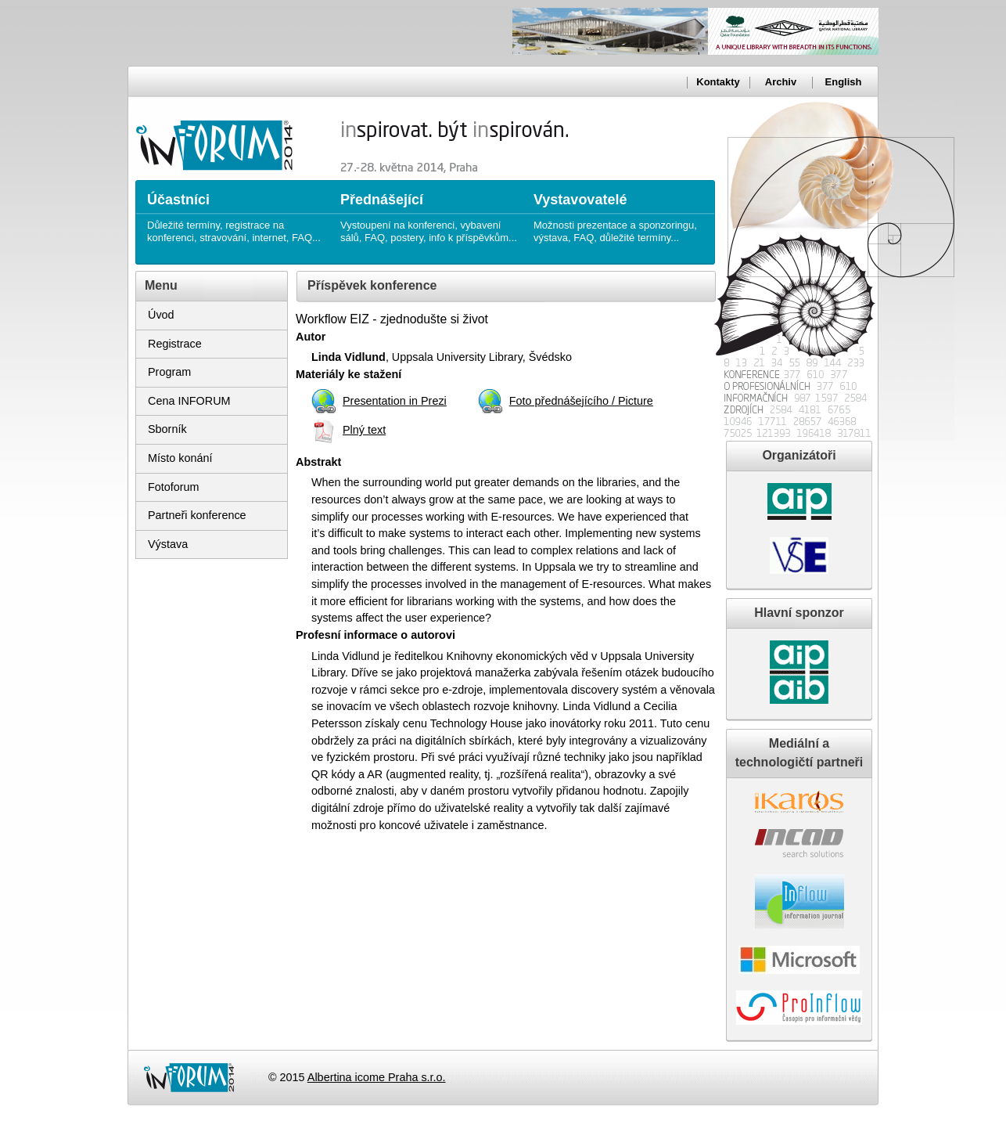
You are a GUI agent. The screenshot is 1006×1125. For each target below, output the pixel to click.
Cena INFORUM (189, 401)
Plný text (364, 430)
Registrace (175, 343)
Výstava (168, 544)
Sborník (167, 429)
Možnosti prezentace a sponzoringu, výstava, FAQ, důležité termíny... (622, 211)
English (843, 82)
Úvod (161, 314)
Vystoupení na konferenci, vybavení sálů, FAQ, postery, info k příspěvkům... (429, 211)
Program (169, 372)
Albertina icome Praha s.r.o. (376, 1077)
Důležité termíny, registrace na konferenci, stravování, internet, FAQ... (236, 211)
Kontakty (717, 82)
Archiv (780, 82)
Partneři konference (197, 515)
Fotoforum (173, 487)
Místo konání (180, 458)
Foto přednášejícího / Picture (581, 401)
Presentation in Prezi (395, 401)
